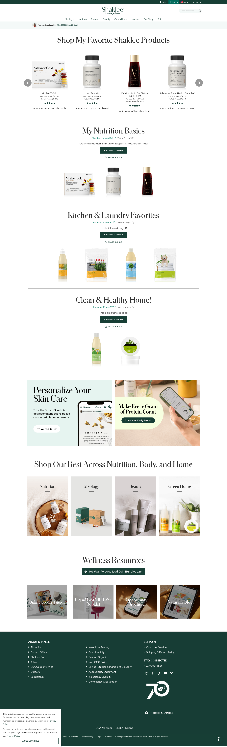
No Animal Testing (99, 647)
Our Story (148, 19)
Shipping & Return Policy (161, 652)
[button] (24, 83)
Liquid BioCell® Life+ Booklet (93, 601)
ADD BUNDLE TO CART (113, 150)
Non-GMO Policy (98, 662)
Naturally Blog (180, 601)
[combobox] (189, 10)
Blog (155, 666)
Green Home (120, 19)
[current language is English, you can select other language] (196, 2)
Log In (163, 2)
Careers (35, 673)
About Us (36, 647)
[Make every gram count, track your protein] (157, 413)
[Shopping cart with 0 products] (173, 2)
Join (160, 19)
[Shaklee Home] (113, 11)
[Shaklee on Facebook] (153, 674)
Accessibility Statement (103, 673)
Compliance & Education (103, 683)
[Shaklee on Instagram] (146, 674)
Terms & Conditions (70, 737)
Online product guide (47, 601)
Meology (69, 19)
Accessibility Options (161, 713)
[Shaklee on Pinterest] (171, 674)
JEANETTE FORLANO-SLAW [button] (67, 25)
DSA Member (104, 728)
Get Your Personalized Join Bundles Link (115, 571)
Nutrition (82, 19)
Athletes (36, 662)
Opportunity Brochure (136, 601)
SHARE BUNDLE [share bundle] (114, 157)
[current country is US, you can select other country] (184, 2)
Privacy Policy (87, 737)
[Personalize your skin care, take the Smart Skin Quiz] (69, 413)
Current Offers (39, 652)
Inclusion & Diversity (100, 678)
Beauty (106, 19)
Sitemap (108, 737)
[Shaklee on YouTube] (165, 674)
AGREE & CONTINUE (30, 741)
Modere (135, 19)
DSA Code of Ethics (43, 667)
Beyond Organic (98, 657)
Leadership (38, 678)
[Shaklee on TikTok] (159, 672)
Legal (99, 737)
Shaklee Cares (40, 657)
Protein (94, 19)
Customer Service (157, 647)
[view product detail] (49, 71)
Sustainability (96, 652)
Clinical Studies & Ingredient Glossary (111, 667)
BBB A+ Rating (125, 728)
